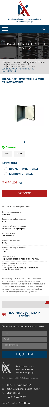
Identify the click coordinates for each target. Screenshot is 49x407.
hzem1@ (10, 393)
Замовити (24, 193)
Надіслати (24, 354)
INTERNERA (24, 403)
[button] (24, 142)
